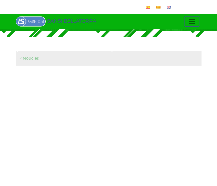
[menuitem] (147, 7)
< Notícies (29, 58)
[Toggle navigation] (191, 21)
